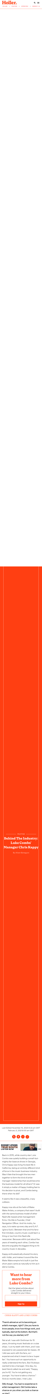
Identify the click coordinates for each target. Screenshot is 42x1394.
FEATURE (14, 6)
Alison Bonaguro (22, 852)
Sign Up (21, 1304)
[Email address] (21, 1297)
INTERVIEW (24, 6)
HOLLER (5, 6)
